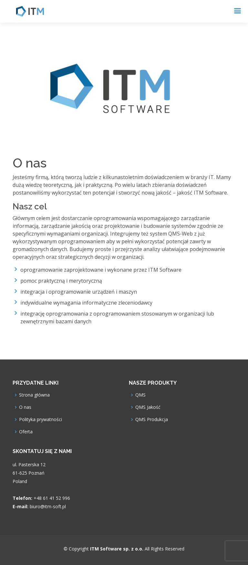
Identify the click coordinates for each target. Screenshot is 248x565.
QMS (140, 395)
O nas (25, 407)
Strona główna (34, 395)
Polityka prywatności (40, 419)
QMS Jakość (147, 407)
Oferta (26, 431)
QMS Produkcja (151, 419)
